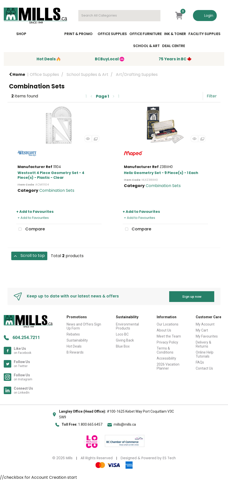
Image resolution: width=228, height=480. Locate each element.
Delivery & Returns (203, 344)
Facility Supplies (204, 33)
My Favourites (207, 336)
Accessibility (166, 358)
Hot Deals (74, 346)
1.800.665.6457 (90, 424)
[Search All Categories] (119, 15)
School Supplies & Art (87, 74)
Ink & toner (175, 33)
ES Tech (169, 457)
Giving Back (125, 340)
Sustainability (77, 340)
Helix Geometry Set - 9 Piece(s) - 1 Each (161, 172)
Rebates (73, 334)
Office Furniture (145, 33)
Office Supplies (112, 33)
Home (17, 74)
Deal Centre (173, 45)
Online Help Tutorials (204, 354)
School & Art (146, 45)
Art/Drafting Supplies (137, 74)
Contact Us (204, 368)
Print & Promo (78, 33)
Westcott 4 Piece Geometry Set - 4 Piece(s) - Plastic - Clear (51, 175)
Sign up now (191, 296)
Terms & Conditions (165, 350)
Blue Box (123, 346)
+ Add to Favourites (35, 211)
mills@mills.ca (125, 424)
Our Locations (167, 324)
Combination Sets (56, 190)
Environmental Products (127, 326)
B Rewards (75, 352)
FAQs (200, 362)
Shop (21, 33)
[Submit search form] (154, 15)
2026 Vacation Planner (168, 366)
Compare (30, 229)
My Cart (202, 330)
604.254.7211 (26, 337)
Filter (212, 96)
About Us (164, 330)
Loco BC (122, 334)
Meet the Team (169, 336)
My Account (205, 324)
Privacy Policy (167, 342)
